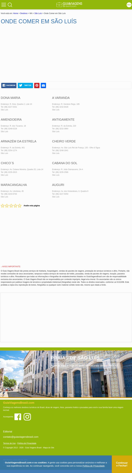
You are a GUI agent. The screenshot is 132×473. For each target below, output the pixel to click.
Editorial (7, 431)
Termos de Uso (9, 443)
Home (15, 13)
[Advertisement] (31, 54)
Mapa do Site (48, 448)
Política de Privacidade (26, 443)
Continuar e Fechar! (122, 464)
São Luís (38, 13)
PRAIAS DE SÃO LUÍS (75, 357)
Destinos (24, 13)
